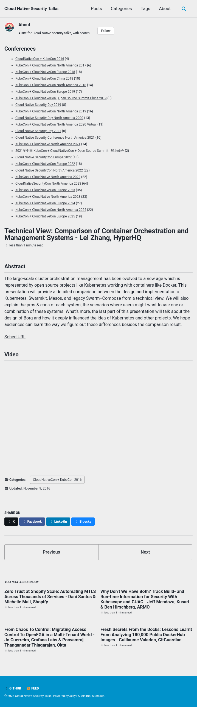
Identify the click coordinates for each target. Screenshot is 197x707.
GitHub (12, 688)
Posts (96, 8)
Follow (106, 31)
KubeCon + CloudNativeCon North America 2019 (50, 111)
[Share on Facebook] (32, 521)
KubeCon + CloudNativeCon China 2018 (44, 78)
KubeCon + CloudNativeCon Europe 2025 (45, 216)
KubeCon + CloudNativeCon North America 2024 (50, 210)
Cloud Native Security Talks (31, 8)
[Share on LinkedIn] (58, 521)
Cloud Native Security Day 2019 (38, 105)
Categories (121, 8)
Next (145, 552)
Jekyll (73, 696)
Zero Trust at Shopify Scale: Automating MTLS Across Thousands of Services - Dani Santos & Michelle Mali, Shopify (50, 596)
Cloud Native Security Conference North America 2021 (55, 137)
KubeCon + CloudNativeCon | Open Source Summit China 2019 (60, 98)
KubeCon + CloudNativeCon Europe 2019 (45, 92)
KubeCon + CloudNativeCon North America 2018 (50, 85)
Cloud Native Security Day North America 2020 (49, 118)
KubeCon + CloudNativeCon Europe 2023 (45, 190)
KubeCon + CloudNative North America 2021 (47, 144)
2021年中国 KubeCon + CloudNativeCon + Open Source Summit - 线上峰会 (69, 151)
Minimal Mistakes (92, 696)
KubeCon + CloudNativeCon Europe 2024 (45, 203)
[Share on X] (11, 521)
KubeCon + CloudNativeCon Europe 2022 (45, 164)
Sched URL (15, 336)
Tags (145, 8)
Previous (51, 552)
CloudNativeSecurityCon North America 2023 (48, 183)
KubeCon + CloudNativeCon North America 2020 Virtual (56, 124)
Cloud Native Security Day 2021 (38, 131)
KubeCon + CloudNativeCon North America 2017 (50, 65)
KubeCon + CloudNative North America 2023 (47, 197)
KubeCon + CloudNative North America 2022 (47, 177)
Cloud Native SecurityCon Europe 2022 (43, 157)
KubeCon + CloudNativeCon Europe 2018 (45, 72)
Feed (32, 688)
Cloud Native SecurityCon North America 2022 (49, 170)
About (165, 8)
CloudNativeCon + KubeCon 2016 (39, 59)
